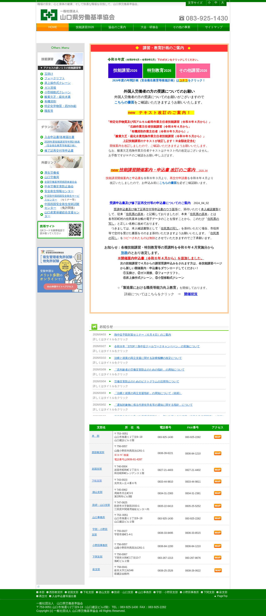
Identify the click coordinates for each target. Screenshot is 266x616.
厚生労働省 (51, 172)
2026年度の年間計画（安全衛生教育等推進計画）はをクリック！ (158, 80)
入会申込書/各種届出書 (59, 137)
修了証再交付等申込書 (59, 150)
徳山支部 (97, 492)
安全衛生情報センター (59, 191)
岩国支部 (97, 468)
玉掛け (48, 73)
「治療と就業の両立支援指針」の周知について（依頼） (148, 393)
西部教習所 (98, 452)
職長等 (48, 110)
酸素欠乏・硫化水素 (57, 96)
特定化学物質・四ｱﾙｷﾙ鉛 (60, 106)
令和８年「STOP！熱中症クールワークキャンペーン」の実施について (157, 346)
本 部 (95, 435)
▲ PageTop (221, 596)
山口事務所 (98, 517)
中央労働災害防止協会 (59, 186)
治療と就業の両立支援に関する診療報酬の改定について (148, 358)
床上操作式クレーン (57, 83)
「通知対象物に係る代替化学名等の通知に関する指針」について (153, 404)
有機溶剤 (50, 101)
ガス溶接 (50, 87)
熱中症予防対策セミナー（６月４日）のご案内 (142, 334)
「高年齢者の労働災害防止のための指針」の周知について (149, 369)
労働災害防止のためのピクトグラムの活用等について (146, 381)
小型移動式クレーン (57, 92)
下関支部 (97, 556)
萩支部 (96, 569)
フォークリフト (54, 78)
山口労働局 (51, 177)
